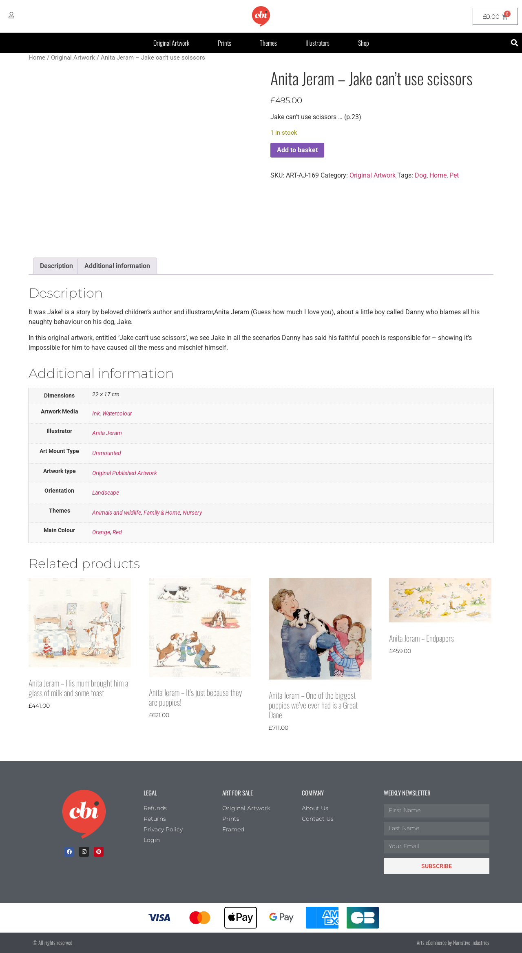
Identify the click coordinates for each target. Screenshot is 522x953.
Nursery (192, 512)
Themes (268, 43)
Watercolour (117, 413)
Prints (224, 43)
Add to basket (297, 150)
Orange (101, 532)
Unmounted (106, 453)
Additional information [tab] (117, 266)
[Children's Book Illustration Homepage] (84, 814)
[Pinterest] (99, 852)
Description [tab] (56, 266)
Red (117, 532)
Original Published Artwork (124, 473)
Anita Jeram (107, 433)
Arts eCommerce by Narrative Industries (453, 942)
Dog (421, 175)
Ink (96, 413)
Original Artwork (171, 43)
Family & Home (162, 512)
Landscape (105, 492)
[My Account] (11, 15)
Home (37, 57)
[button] (514, 43)
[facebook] (69, 852)
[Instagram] (84, 852)
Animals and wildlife (116, 512)
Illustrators (317, 43)
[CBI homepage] (261, 16)
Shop (363, 43)
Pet (454, 175)
